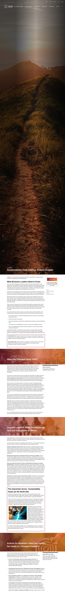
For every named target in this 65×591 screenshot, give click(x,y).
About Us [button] (54, 1)
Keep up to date (45, 368)
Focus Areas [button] (52, 6)
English (51, 1)
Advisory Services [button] (29, 6)
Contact (62, 1)
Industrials (47, 292)
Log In (59, 1)
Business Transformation (50, 291)
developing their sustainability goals (19, 278)
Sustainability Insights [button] (18, 6)
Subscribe (52, 279)
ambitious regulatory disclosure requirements (15, 378)
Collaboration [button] (37, 6)
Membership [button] (44, 6)
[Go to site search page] (62, 6)
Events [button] (58, 6)
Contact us (44, 559)
